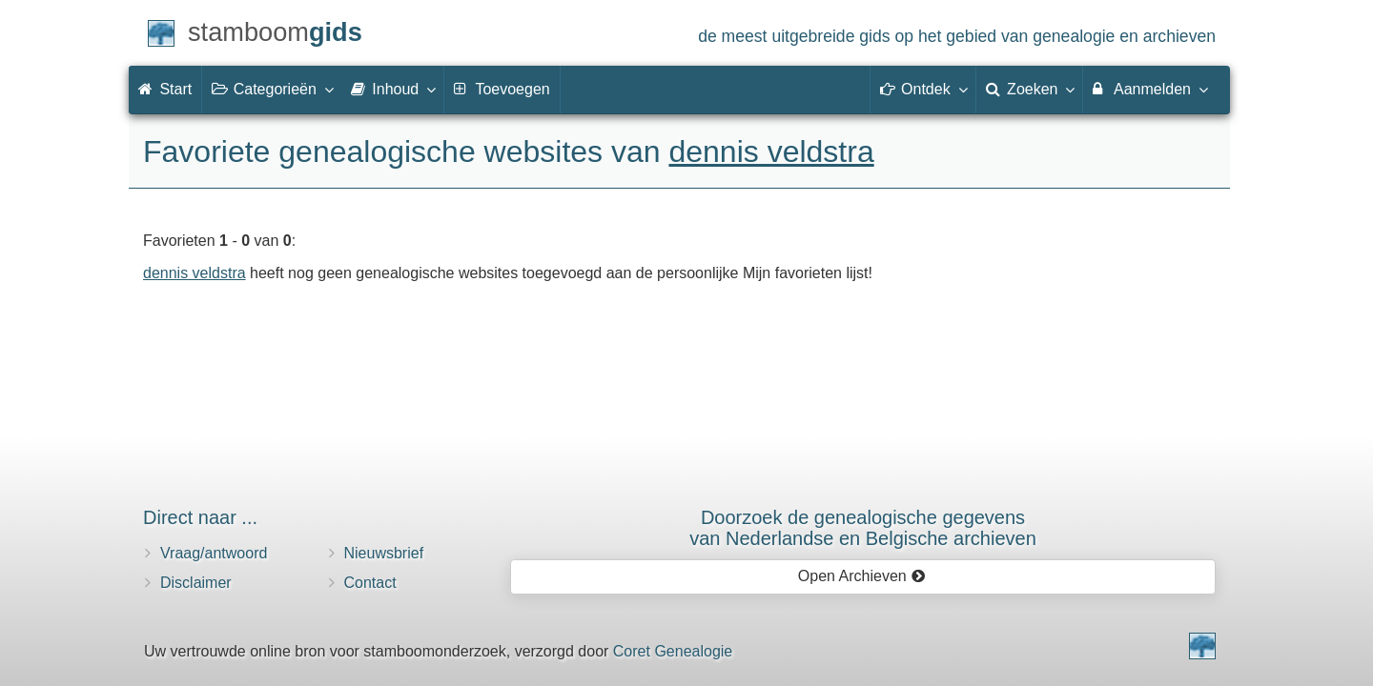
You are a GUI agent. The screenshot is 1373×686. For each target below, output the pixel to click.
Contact (370, 583)
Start (165, 89)
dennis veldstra (770, 151)
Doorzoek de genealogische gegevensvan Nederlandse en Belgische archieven (862, 528)
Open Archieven (861, 576)
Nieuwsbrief (384, 553)
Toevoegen (501, 89)
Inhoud (392, 88)
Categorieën (272, 88)
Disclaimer (196, 583)
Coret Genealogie (672, 651)
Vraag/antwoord (213, 553)
